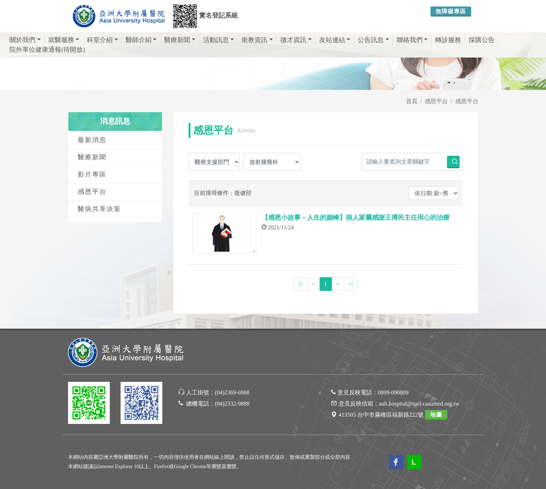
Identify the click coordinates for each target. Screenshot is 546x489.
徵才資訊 (296, 40)
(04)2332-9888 (232, 404)
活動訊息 (218, 40)
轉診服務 (448, 40)
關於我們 (25, 40)
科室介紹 (102, 40)
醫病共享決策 (99, 208)
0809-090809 (393, 392)
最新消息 (92, 139)
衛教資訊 (257, 40)
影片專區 (92, 174)
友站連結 (335, 40)
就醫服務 (64, 40)
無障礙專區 (451, 11)
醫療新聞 (179, 40)
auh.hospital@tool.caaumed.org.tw (419, 404)
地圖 (436, 415)
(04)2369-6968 (232, 392)
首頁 (412, 101)
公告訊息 (373, 40)
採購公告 (482, 40)
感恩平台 (436, 101)
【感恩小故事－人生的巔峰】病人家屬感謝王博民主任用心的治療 (356, 217)
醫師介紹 (141, 40)
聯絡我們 (412, 40)
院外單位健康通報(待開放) (47, 49)
